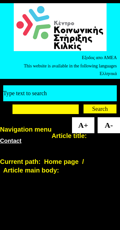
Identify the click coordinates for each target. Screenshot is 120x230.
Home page (61, 161)
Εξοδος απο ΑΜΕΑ (99, 57)
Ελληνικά (108, 73)
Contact (10, 141)
